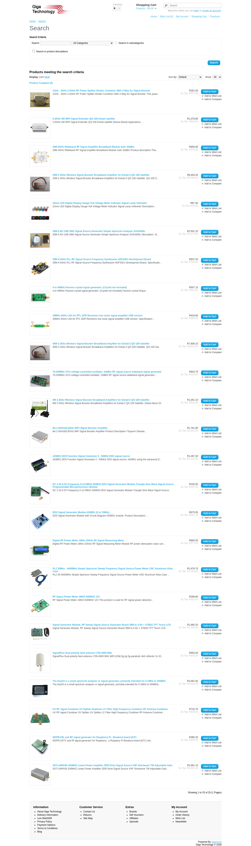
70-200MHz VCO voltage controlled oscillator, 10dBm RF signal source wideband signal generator (107, 371)
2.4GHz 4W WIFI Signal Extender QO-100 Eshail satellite (84, 118)
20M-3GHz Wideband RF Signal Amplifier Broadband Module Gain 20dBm (94, 146)
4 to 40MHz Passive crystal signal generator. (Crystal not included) (90, 287)
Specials (133, 821)
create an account (211, 10)
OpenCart (216, 841)
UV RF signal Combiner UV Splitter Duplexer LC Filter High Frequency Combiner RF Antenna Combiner (110, 709)
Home (154, 16)
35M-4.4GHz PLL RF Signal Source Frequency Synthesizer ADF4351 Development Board (102, 259)
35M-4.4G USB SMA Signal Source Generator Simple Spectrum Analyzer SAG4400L (99, 231)
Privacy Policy (44, 821)
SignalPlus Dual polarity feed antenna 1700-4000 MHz (82, 653)
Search (42, 21)
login (196, 10)
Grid (47, 77)
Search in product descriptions (52, 51)
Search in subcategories (131, 43)
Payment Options (46, 825)
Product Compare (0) (41, 83)
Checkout (215, 16)
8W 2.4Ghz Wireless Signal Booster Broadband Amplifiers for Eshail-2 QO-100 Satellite (101, 400)
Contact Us (89, 811)
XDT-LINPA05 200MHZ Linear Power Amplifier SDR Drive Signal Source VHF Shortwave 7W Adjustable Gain (112, 765)
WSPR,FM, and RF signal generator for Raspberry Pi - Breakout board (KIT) (94, 737)
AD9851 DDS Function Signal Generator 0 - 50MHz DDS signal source (91, 456)
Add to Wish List (213, 96)
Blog (39, 831)
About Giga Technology (49, 811)
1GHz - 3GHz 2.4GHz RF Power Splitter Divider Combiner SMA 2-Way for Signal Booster (101, 90)
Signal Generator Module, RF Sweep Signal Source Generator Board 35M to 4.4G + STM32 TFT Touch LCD (112, 624)
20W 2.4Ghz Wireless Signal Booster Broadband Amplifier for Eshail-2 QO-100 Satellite (101, 175)
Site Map (88, 818)
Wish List (180, 818)
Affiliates (133, 818)
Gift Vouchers (136, 815)
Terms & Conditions (47, 828)
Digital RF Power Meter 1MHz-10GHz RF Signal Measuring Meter (88, 540)
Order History (182, 815)
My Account (182, 16)
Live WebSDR (44, 818)
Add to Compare (213, 99)
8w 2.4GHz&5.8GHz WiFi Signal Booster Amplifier (80, 428)
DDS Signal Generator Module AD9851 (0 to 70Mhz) (81, 512)
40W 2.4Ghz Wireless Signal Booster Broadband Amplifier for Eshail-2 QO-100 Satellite (101, 343)
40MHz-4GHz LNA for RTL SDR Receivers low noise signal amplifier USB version (98, 315)
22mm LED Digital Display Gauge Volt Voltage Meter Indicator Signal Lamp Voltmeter (100, 203)
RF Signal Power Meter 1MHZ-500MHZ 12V (76, 596)
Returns (87, 815)
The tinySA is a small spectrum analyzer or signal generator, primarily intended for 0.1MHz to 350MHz (109, 681)
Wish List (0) (166, 16)
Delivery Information (47, 815)
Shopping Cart (199, 16)
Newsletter (181, 821)
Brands (133, 811)
